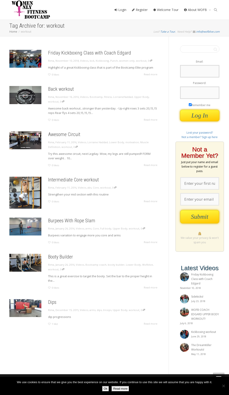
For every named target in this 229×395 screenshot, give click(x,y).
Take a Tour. (168, 32)
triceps (108, 310)
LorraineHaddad (123, 97)
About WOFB (196, 10)
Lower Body (116, 142)
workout (141, 60)
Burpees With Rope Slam (71, 220)
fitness (108, 97)
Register (140, 10)
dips (99, 310)
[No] (223, 386)
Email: (199, 61)
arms (88, 228)
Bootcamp (96, 97)
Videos (84, 60)
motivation (132, 142)
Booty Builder (60, 256)
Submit (199, 216)
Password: (199, 83)
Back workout (61, 89)
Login (120, 10)
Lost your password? (200, 132)
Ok (106, 388)
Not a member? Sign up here (200, 137)
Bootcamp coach (96, 264)
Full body (106, 228)
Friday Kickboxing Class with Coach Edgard (89, 53)
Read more (120, 388)
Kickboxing (102, 60)
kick (92, 60)
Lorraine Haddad (97, 142)
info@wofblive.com (208, 32)
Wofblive (148, 264)
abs (89, 187)
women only (127, 60)
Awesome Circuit (64, 134)
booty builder (116, 264)
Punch (114, 60)
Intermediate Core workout (73, 179)
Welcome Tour (165, 10)
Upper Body (141, 97)
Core (96, 187)
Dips (51, 302)
